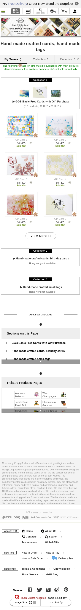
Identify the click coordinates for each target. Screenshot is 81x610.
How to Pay (53, 547)
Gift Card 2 (60, 139)
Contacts (29, 531)
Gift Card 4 (60, 179)
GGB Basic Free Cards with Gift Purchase (39, 339)
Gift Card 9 (60, 219)
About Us (48, 525)
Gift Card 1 (21, 139)
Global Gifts (52, 537)
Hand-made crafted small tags (31, 355)
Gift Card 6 (21, 219)
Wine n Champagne (54, 390)
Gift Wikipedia (62, 563)
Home (27, 525)
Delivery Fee (62, 553)
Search (51, 531)
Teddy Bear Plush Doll (27, 399)
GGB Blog (52, 569)
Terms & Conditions (33, 563)
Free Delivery (17, 3)
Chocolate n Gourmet (54, 399)
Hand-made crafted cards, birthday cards (38, 347)
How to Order (30, 547)
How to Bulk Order (33, 553)
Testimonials (29, 537)
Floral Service (30, 569)
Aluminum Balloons (27, 390)
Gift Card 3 (21, 179)
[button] (78, 59)
